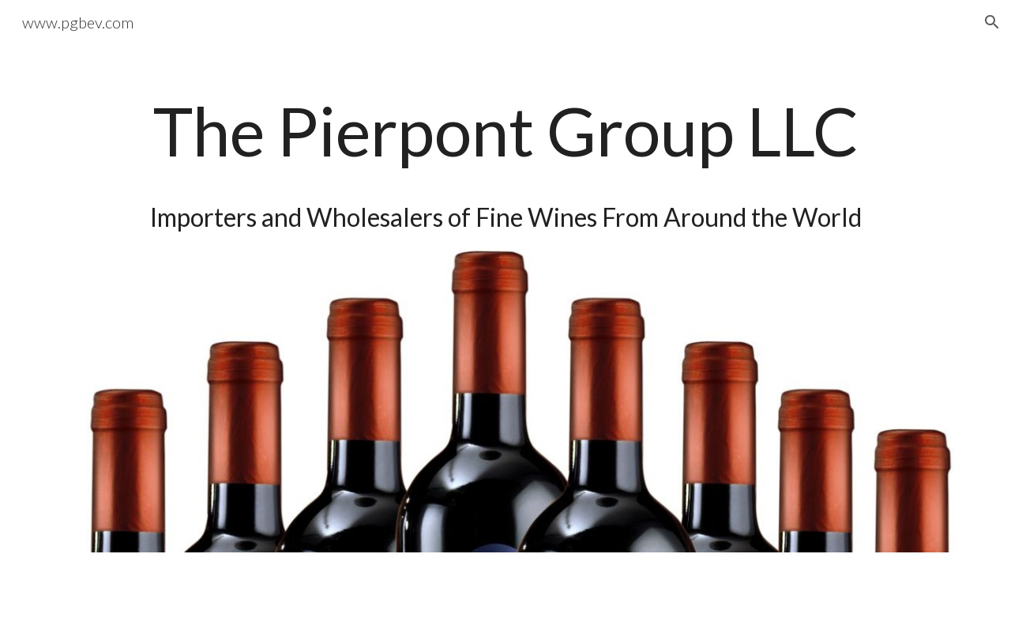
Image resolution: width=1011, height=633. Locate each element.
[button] (992, 22)
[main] (505, 156)
